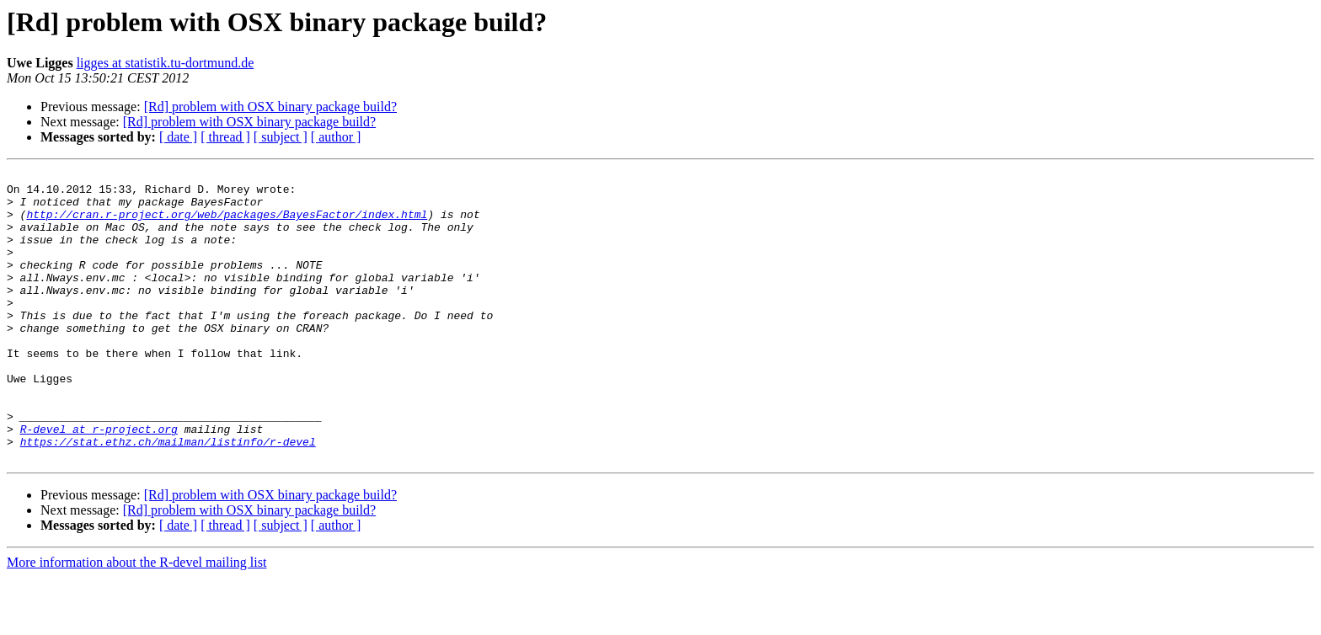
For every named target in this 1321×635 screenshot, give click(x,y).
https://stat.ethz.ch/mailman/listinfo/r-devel (168, 496)
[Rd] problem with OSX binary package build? (270, 106)
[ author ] (336, 137)
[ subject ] (281, 137)
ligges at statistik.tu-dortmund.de (165, 63)
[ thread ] (225, 137)
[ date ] (178, 137)
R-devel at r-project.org (99, 481)
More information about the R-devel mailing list (136, 620)
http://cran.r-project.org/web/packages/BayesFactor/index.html (226, 224)
